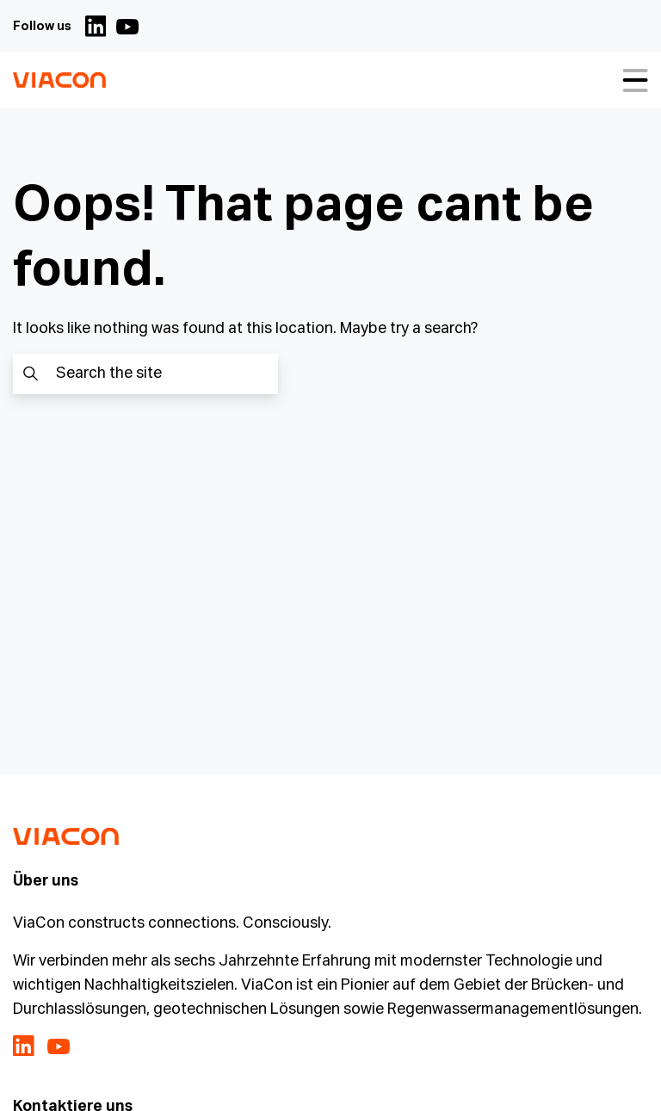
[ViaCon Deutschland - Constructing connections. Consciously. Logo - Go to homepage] (59, 80)
